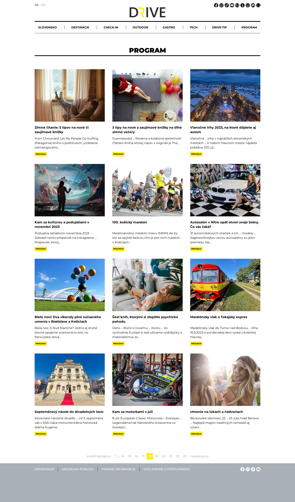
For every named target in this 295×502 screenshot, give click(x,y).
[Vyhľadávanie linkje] (257, 5)
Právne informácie (118, 469)
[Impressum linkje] (242, 5)
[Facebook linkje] (215, 5)
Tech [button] (194, 27)
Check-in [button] (111, 27)
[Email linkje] (236, 5)
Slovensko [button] (47, 27)
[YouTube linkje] (231, 5)
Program (41, 154)
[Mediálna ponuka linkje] (252, 5)
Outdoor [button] (140, 27)
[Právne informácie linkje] (247, 5)
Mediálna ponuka (78, 469)
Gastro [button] (169, 27)
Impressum (44, 469)
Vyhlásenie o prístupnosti (166, 469)
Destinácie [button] (80, 27)
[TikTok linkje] (226, 5)
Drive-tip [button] (219, 27)
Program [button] (249, 27)
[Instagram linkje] (221, 5)
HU (43, 5)
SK (37, 5)
